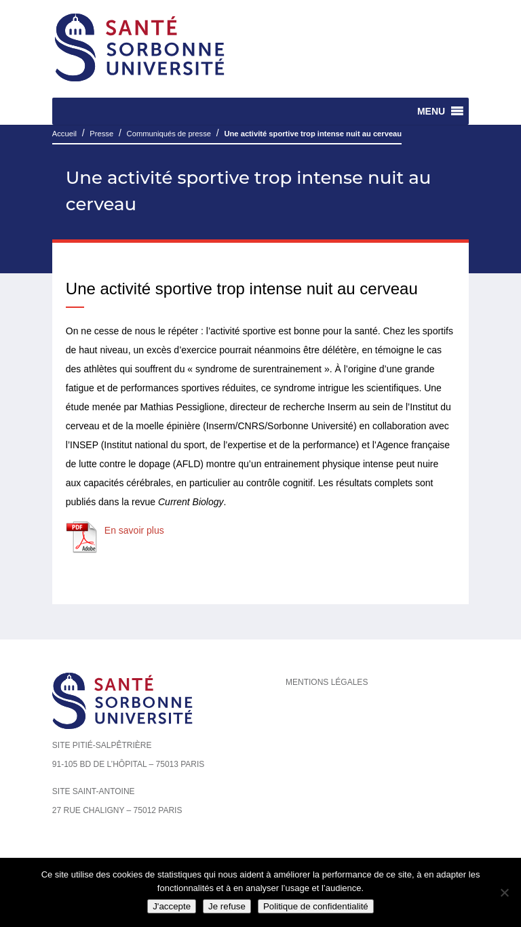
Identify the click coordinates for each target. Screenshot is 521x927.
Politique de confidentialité (315, 906)
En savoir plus (134, 530)
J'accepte (172, 906)
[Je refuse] (504, 892)
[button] (431, 111)
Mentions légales (327, 682)
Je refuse (227, 906)
